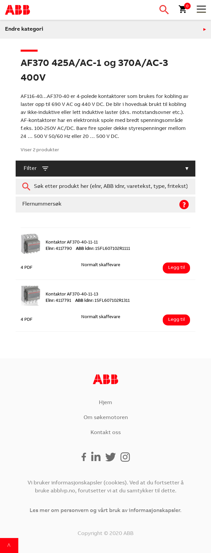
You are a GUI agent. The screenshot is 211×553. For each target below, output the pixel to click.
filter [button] (36, 169)
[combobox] (105, 187)
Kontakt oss (106, 432)
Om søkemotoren (106, 417)
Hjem (105, 402)
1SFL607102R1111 (103, 249)
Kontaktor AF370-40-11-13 (72, 294)
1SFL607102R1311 (102, 301)
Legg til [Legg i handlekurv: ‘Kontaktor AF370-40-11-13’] (176, 319)
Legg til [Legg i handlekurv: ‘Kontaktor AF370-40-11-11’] (176, 268)
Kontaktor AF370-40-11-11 (72, 243)
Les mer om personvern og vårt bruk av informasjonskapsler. (105, 510)
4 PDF (27, 268)
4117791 (58, 301)
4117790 (59, 249)
